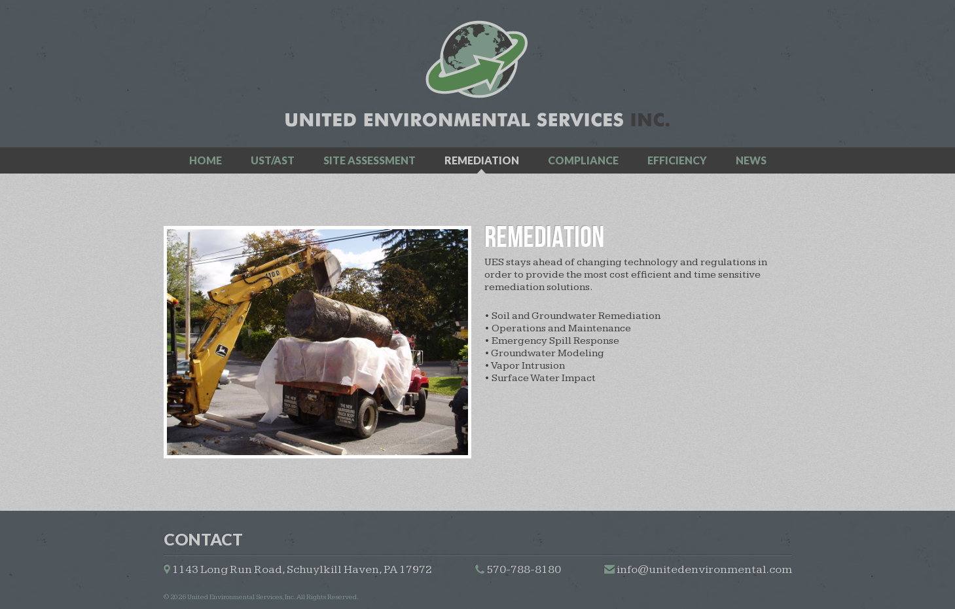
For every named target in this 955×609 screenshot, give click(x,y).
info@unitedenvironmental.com (704, 569)
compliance (583, 160)
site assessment (369, 160)
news (751, 160)
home (205, 160)
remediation (481, 160)
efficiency (677, 160)
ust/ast (273, 160)
